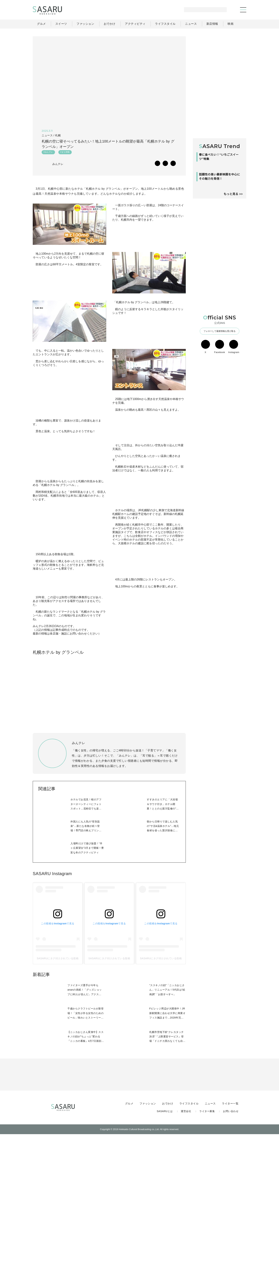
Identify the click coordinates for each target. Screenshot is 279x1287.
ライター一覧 (230, 1256)
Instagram (233, 392)
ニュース (210, 1256)
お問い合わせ (230, 1263)
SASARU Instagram (52, 1026)
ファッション (148, 1256)
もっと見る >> (233, 239)
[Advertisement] (219, 58)
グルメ (130, 1256)
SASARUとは (165, 1263)
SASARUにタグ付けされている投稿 (58, 1110)
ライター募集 (207, 1263)
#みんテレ (48, 152)
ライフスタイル (189, 1256)
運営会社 (186, 1263)
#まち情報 (65, 152)
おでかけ (168, 1256)
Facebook (219, 392)
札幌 (57, 135)
